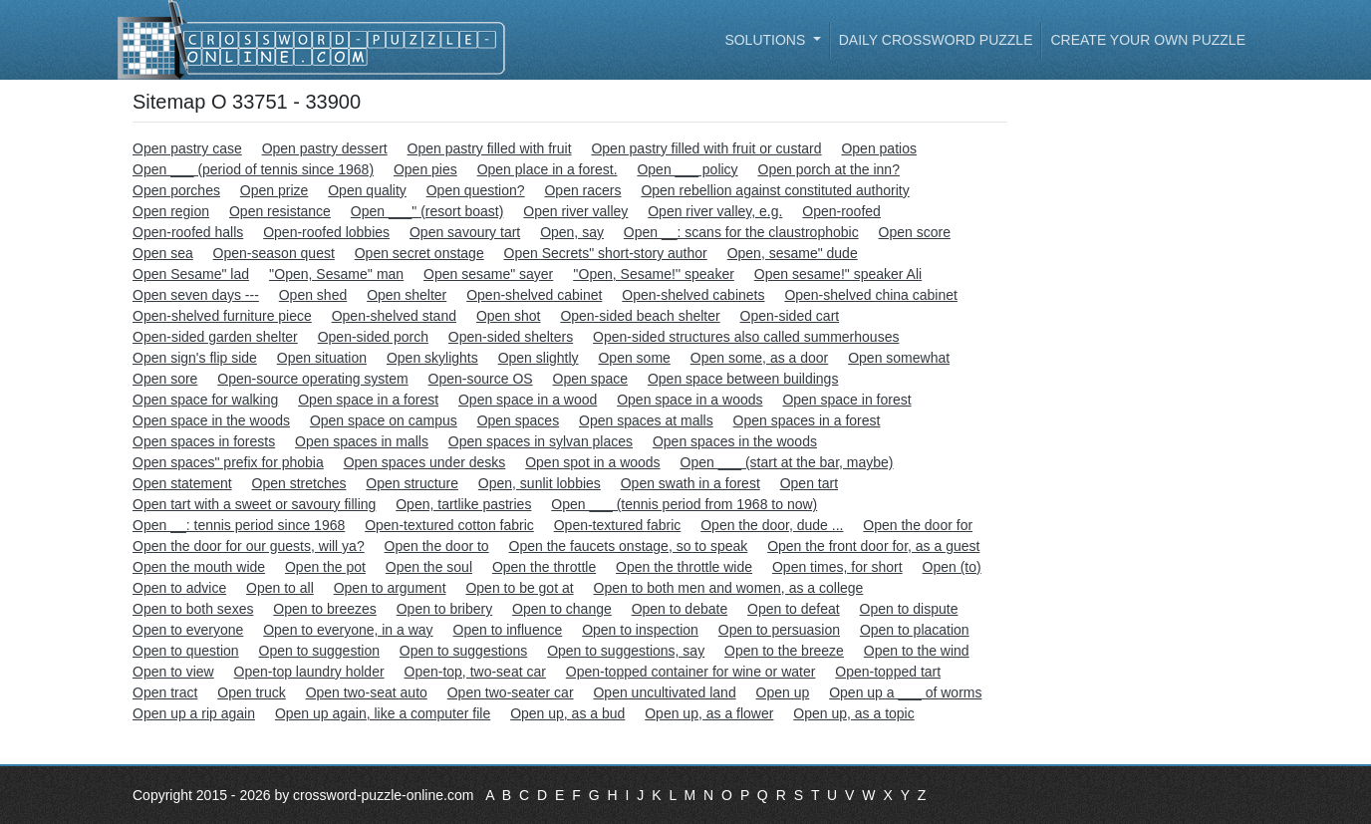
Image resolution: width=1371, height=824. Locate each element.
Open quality (367, 190)
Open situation (322, 358)
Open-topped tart (888, 672)
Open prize (274, 190)
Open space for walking (205, 400)
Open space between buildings (743, 379)
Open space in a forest (368, 400)
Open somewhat (899, 358)
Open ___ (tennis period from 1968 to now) (684, 504)
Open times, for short (837, 567)
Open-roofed (841, 211)
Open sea (163, 253)
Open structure (412, 483)
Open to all (280, 588)
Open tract (165, 692)
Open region (171, 211)
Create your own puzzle (1147, 40)
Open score (915, 232)
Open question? (475, 190)
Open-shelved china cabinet (871, 295)
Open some (634, 358)
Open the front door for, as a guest (873, 546)
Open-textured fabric (618, 525)
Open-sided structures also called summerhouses (746, 337)
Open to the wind (916, 651)
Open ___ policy (687, 169)
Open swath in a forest (690, 483)
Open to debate (680, 609)
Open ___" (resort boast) (427, 211)
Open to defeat (793, 609)
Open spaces (518, 420)
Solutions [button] (766, 40)
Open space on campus (383, 420)
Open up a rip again (194, 713)
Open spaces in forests (204, 441)
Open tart (809, 483)
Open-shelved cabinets (693, 295)
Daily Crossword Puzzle (936, 40)
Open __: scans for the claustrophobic (741, 232)
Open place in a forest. (547, 169)
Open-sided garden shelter (215, 337)
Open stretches (299, 483)
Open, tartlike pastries (463, 504)
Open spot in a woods (592, 462)
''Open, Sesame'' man (336, 274)
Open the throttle (544, 567)
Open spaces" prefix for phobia (228, 462)
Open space (591, 379)
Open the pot (325, 567)
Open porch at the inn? (829, 169)
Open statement (182, 483)
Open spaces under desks (425, 462)
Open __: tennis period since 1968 (239, 525)
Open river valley (575, 211)
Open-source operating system (312, 379)
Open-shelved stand (394, 316)
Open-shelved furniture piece (222, 316)
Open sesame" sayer (488, 274)
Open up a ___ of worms (905, 692)
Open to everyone (188, 630)
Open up (783, 692)
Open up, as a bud (567, 713)
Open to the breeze (784, 651)
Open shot (508, 316)
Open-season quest (274, 253)
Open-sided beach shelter (639, 316)
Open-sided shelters (510, 337)
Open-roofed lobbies (326, 232)
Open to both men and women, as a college (729, 588)
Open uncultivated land (664, 692)
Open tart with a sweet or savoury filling (254, 504)
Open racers (582, 190)
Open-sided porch (373, 337)
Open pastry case (187, 148)
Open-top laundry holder (309, 672)
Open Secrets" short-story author (605, 253)
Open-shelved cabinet (534, 295)
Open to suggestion (319, 651)
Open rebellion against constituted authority (775, 190)
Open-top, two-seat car (475, 672)
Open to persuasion (779, 630)
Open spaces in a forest (807, 420)
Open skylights (432, 358)
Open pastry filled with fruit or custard (706, 148)
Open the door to (437, 546)
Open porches (176, 190)
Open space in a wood (527, 400)
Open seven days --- (196, 295)
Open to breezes (325, 609)
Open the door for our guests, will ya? (249, 546)
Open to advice (179, 588)
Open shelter (406, 295)
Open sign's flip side (195, 358)
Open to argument (390, 588)
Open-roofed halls (188, 232)
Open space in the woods (211, 420)
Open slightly (538, 358)
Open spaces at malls (646, 420)
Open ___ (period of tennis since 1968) (253, 169)
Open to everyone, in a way (347, 630)
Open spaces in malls (361, 441)
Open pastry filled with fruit (490, 148)
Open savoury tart (465, 232)
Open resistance (280, 211)
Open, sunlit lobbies (539, 483)
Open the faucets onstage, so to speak (628, 546)
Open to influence (508, 630)
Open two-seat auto (366, 692)
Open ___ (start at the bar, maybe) (787, 462)
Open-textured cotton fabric (449, 525)
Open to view (173, 672)
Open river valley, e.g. (715, 211)
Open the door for (917, 525)
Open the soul (429, 567)
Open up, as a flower (709, 713)
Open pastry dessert (325, 148)
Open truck (251, 692)
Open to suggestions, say (625, 651)
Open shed (313, 295)
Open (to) (952, 567)
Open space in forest (846, 400)
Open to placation (914, 630)
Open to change (562, 609)
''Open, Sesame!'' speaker (653, 274)
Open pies (425, 169)
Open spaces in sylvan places (540, 441)
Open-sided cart (790, 316)
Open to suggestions (463, 651)
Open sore (165, 379)
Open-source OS (480, 379)
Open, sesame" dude (792, 253)
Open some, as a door (759, 358)
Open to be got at (519, 588)
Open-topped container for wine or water (691, 672)
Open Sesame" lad (191, 274)
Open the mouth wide (199, 567)
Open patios (879, 148)
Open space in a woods (689, 400)
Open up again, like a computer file (382, 713)
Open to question (186, 651)
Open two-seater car (510, 692)
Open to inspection (640, 630)
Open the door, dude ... (771, 525)
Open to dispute (909, 609)
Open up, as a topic (853, 713)
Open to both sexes (193, 609)
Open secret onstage (419, 253)
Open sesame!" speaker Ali (838, 274)
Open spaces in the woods (735, 441)
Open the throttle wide (684, 567)
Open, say (572, 232)
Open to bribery (445, 609)
